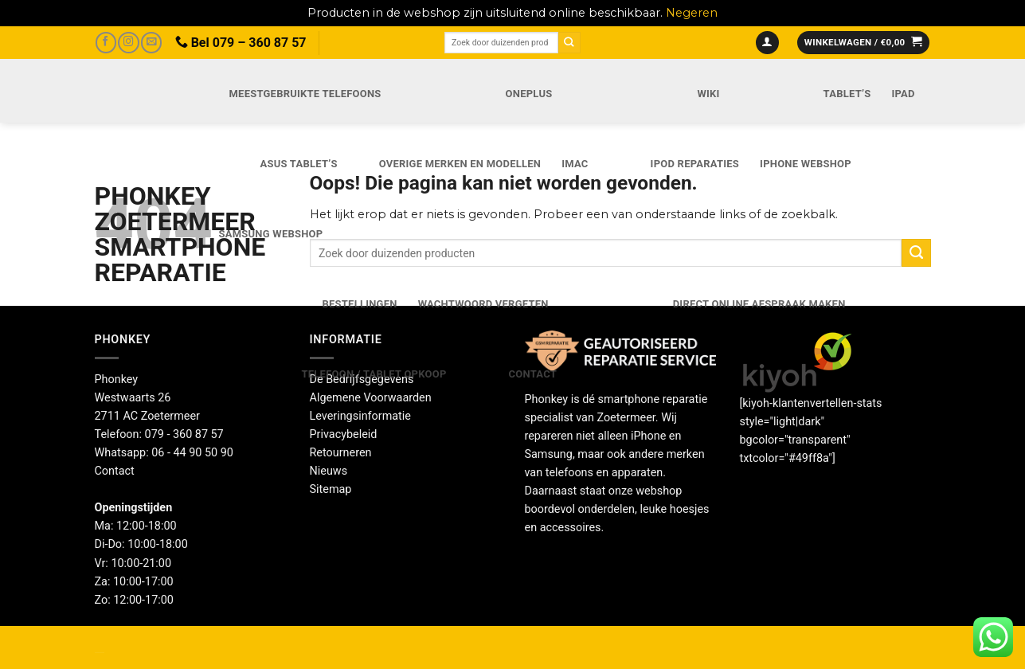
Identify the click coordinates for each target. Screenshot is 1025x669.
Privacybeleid (344, 434)
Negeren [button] (692, 13)
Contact (533, 374)
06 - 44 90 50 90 (192, 453)
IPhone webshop (805, 164)
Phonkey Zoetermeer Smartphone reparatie (140, 234)
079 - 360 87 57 (184, 434)
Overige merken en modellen (460, 164)
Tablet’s (847, 94)
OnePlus (529, 94)
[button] (767, 43)
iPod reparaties (695, 164)
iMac (574, 164)
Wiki (708, 94)
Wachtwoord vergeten (483, 304)
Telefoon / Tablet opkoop (374, 374)
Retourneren (341, 453)
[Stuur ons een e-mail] (151, 42)
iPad (902, 94)
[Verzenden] (569, 42)
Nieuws (329, 471)
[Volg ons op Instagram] (128, 42)
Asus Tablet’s (299, 164)
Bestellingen (360, 304)
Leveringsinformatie (360, 416)
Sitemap (331, 489)
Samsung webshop (271, 234)
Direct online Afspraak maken (759, 304)
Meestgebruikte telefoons (305, 94)
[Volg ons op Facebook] (106, 42)
